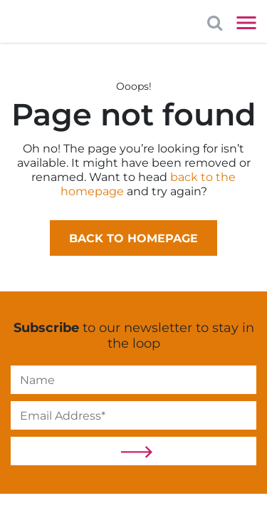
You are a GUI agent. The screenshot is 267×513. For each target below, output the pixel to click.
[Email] (133, 415)
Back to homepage (133, 238)
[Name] (133, 380)
